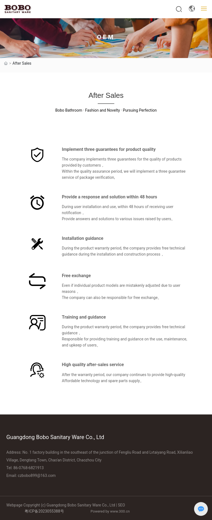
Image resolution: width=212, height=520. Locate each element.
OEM (106, 37)
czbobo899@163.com (37, 475)
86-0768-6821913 (28, 468)
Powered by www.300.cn (110, 511)
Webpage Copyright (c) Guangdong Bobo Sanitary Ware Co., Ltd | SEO (65, 505)
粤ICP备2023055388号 (44, 511)
